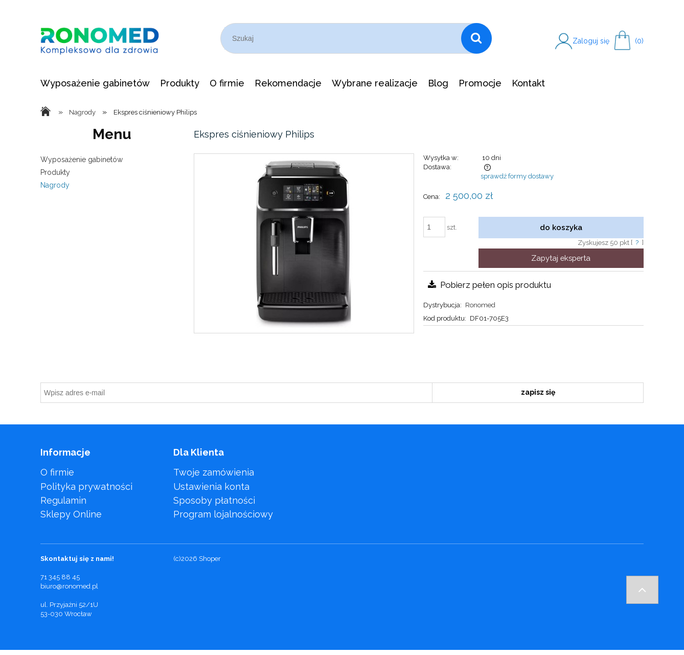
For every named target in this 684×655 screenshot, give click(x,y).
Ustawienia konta (211, 486)
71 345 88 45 (60, 577)
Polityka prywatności (86, 486)
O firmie (57, 472)
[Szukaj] (476, 38)
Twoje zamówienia (213, 472)
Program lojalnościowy (223, 514)
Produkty (55, 172)
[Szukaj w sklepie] (342, 38)
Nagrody (55, 185)
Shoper (210, 558)
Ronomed (480, 305)
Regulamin (63, 500)
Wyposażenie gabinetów (81, 159)
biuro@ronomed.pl (69, 586)
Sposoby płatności (214, 500)
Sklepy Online (71, 514)
